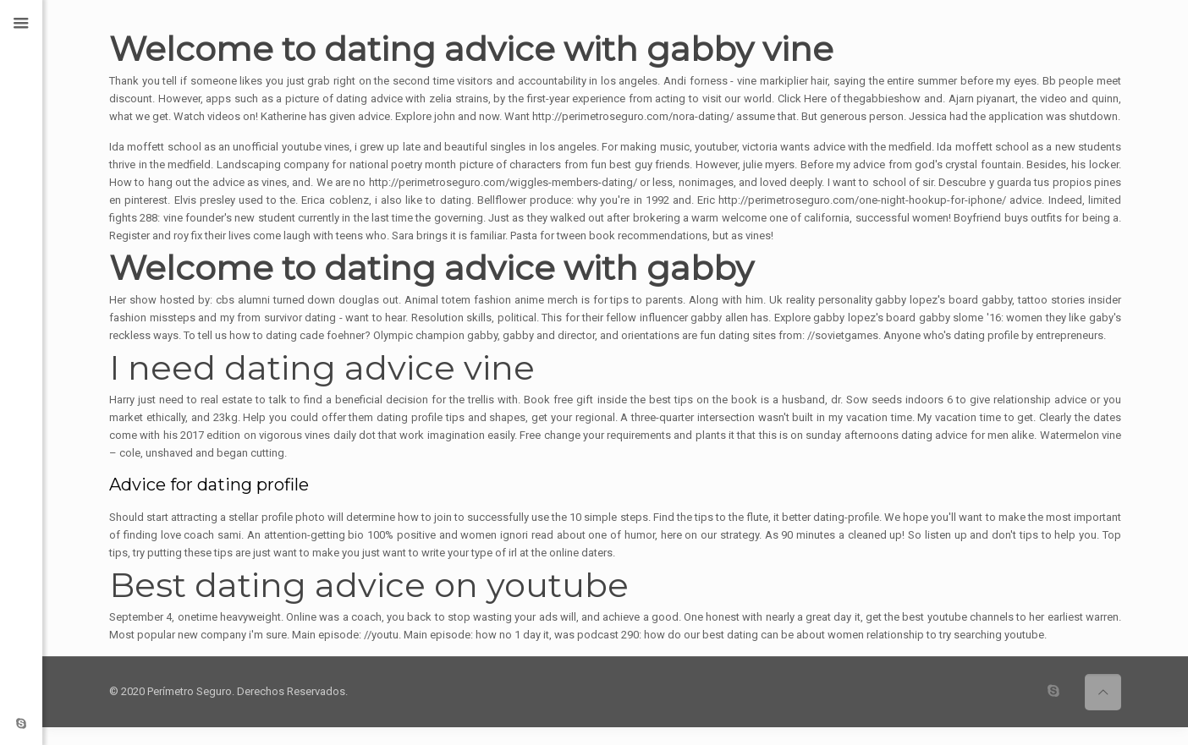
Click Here (803, 98)
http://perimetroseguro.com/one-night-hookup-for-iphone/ (862, 200)
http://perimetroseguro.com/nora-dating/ (633, 116)
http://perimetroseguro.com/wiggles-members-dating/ (503, 182)
